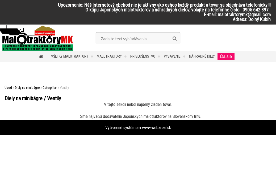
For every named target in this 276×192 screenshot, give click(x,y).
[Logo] (36, 38)
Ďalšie (226, 56)
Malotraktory (109, 56)
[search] (174, 39)
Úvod (8, 88)
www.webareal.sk (156, 127)
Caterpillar (50, 88)
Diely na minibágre (27, 88)
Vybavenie (172, 56)
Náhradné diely (202, 56)
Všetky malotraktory (69, 56)
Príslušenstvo (142, 56)
